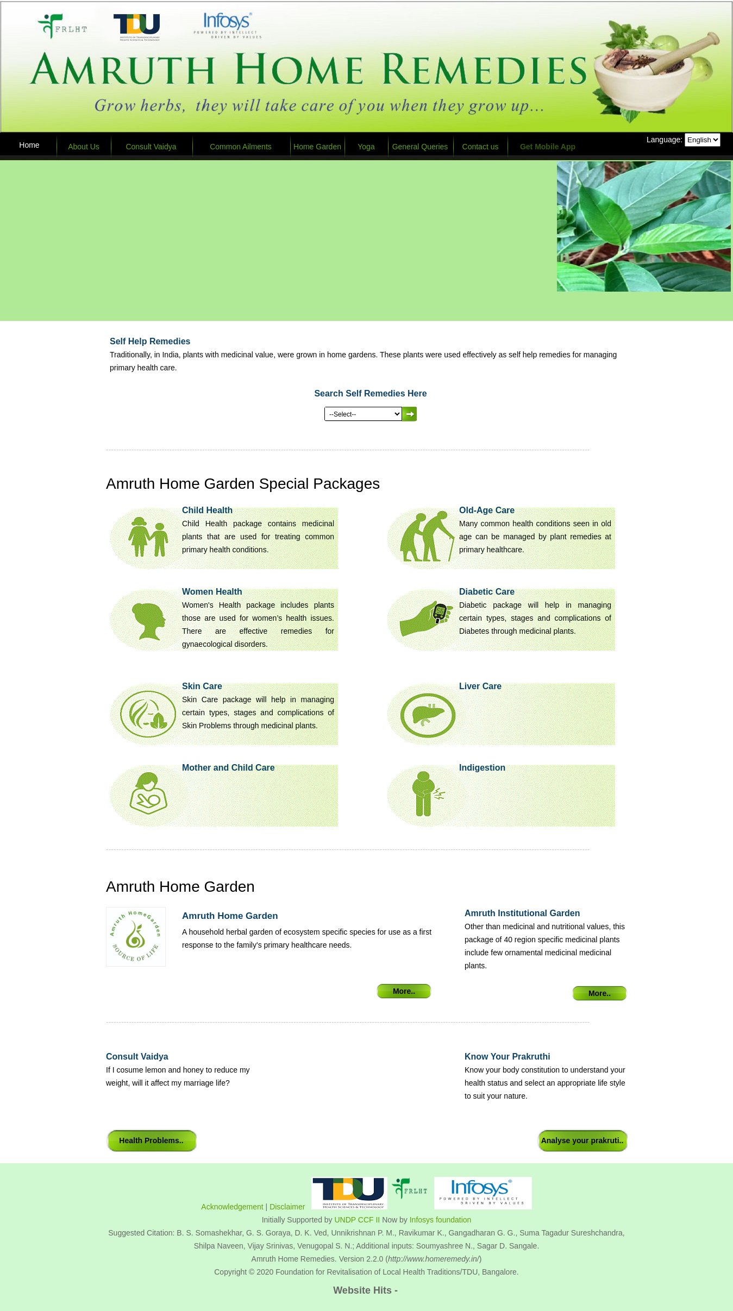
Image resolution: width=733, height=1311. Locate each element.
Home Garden (317, 146)
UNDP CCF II (357, 1219)
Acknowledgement (232, 1206)
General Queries (420, 146)
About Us (83, 146)
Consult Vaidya (151, 146)
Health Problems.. (151, 1140)
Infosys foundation (441, 1219)
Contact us (480, 146)
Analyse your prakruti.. (582, 1140)
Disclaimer (287, 1206)
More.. (404, 991)
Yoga (366, 146)
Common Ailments (241, 146)
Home (29, 145)
